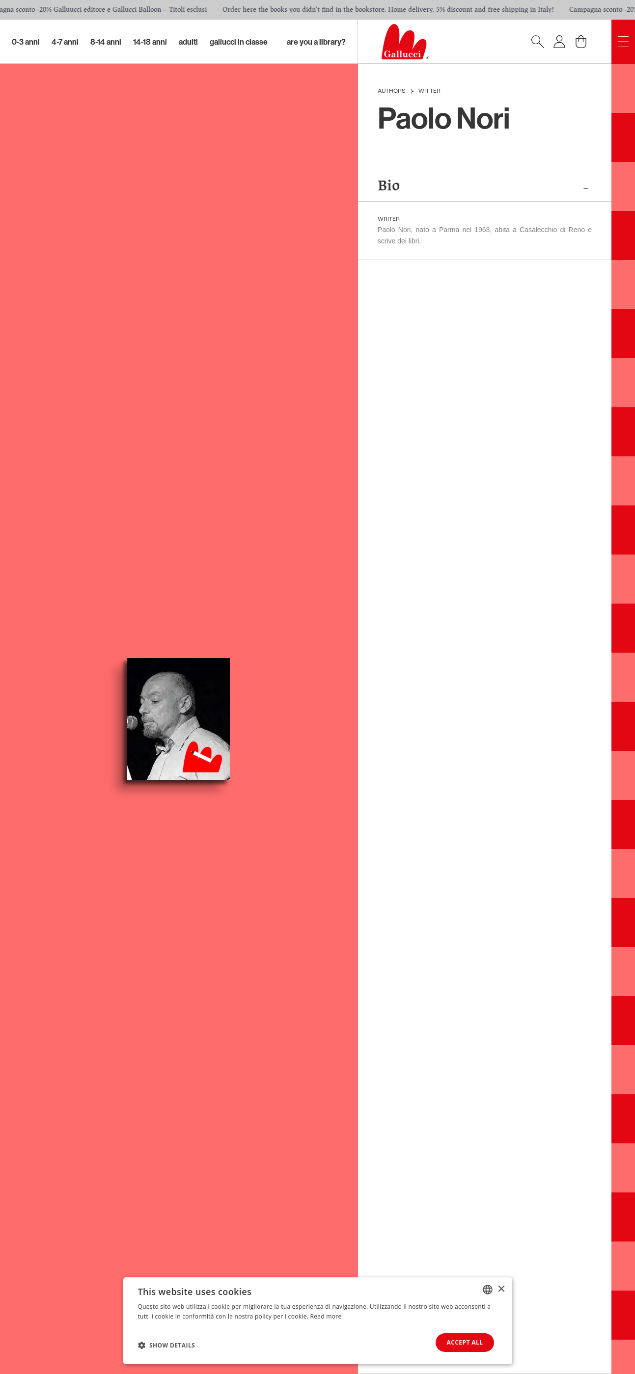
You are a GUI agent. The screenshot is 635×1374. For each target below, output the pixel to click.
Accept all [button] (464, 1342)
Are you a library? (316, 42)
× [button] (501, 1289)
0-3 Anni (26, 42)
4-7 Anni (65, 42)
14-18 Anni (150, 42)
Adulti (188, 42)
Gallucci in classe (239, 42)
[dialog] (317, 1320)
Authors (392, 91)
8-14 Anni (105, 42)
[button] (166, 1345)
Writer (429, 91)
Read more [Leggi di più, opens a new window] (326, 1316)
